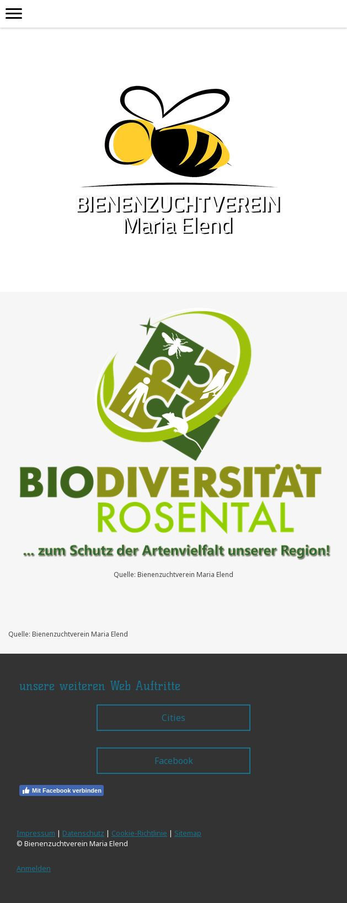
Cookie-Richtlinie (139, 833)
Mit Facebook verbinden (62, 790)
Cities (173, 718)
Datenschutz (83, 833)
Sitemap (187, 833)
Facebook (173, 761)
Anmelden (34, 868)
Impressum (36, 833)
